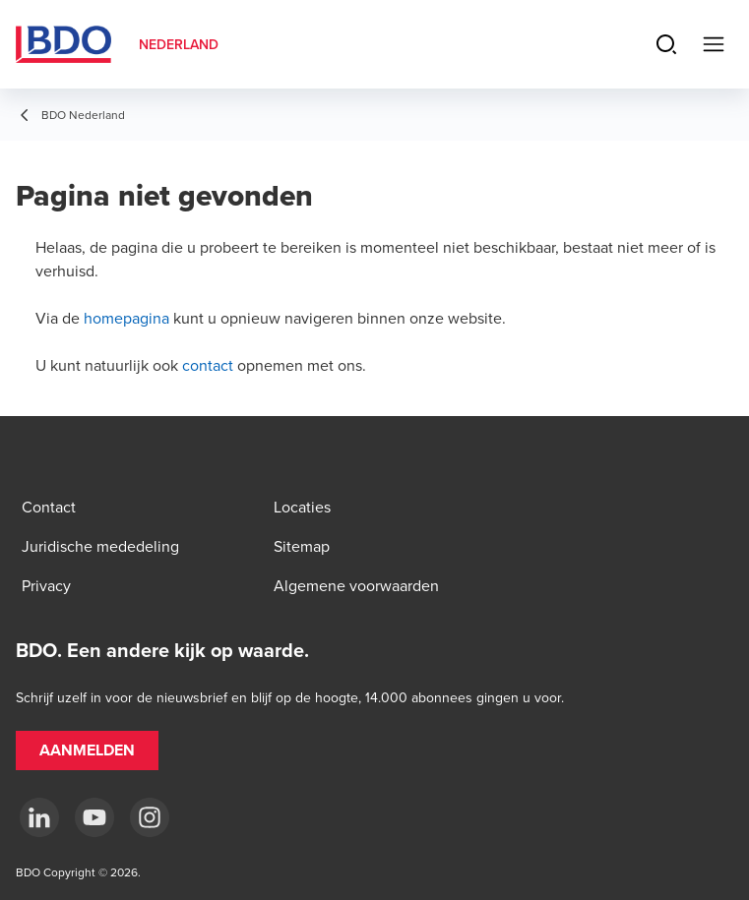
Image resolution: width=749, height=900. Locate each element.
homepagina (126, 318)
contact (207, 365)
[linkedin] (39, 817)
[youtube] (94, 817)
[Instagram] (149, 817)
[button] (87, 750)
